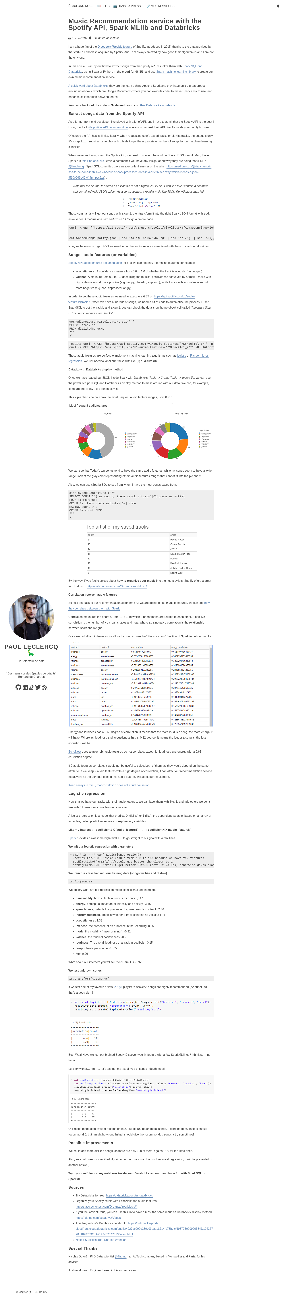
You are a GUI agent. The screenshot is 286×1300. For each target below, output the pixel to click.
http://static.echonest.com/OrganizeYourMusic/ (117, 596)
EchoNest (74, 762)
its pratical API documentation (108, 127)
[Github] (18, 688)
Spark (72, 848)
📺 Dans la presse (128, 6)
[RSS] (44, 688)
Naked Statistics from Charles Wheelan (101, 1253)
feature (115, 46)
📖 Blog (103, 6)
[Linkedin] (25, 688)
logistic (181, 361)
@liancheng (76, 166)
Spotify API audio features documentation (95, 265)
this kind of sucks (93, 160)
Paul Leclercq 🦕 (31, 649)
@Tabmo (120, 1270)
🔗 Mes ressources (162, 6)
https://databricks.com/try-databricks (129, 1209)
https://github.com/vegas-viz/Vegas (98, 1231)
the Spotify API (129, 114)
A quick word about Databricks (88, 85)
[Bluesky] (38, 688)
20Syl (118, 1000)
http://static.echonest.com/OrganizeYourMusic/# (106, 1220)
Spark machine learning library (176, 71)
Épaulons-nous (81, 5)
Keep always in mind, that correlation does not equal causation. (109, 795)
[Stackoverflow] (31, 688)
